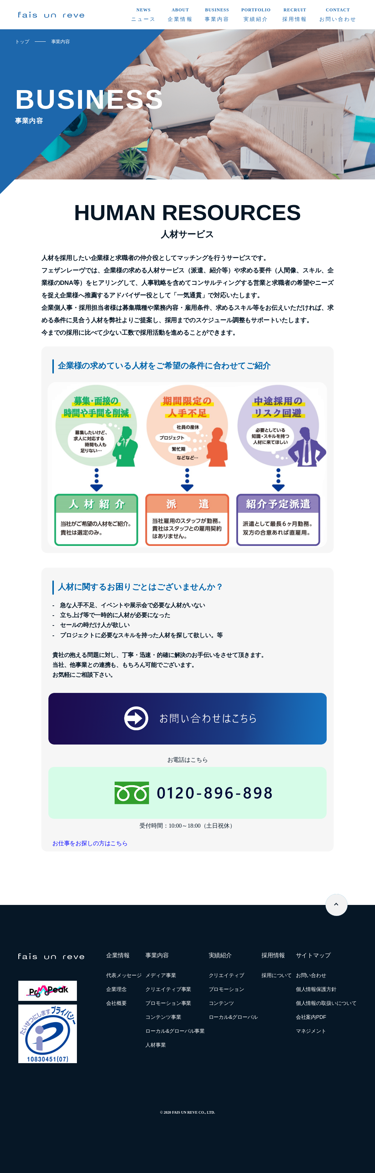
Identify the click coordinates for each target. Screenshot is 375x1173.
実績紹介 (220, 955)
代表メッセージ (124, 975)
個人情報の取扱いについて (326, 1003)
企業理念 (116, 989)
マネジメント (311, 1030)
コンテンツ (221, 1003)
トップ (22, 41)
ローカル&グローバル (233, 1017)
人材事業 (155, 1044)
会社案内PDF (311, 1017)
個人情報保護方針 (316, 989)
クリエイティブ (226, 975)
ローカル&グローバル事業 (175, 1030)
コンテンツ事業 (163, 1017)
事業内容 (60, 41)
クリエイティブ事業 (168, 989)
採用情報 (273, 955)
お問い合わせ (311, 975)
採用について (276, 975)
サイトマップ (313, 955)
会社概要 (116, 1003)
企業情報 (117, 955)
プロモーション (226, 989)
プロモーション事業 (168, 1003)
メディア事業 (160, 975)
